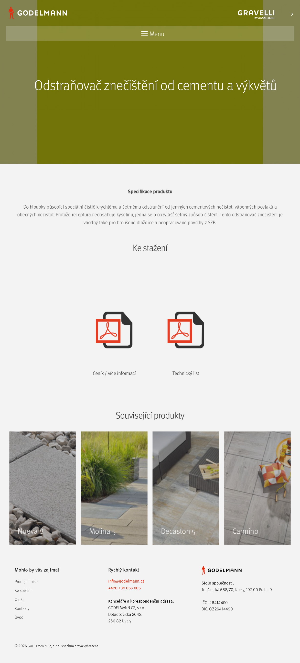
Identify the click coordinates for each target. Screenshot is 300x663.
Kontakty (22, 608)
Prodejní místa (27, 581)
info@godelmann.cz (126, 581)
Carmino (248, 547)
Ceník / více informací (113, 390)
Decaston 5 (179, 547)
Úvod (19, 617)
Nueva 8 (26, 547)
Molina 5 (101, 547)
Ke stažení (23, 590)
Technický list (187, 390)
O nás (19, 599)
